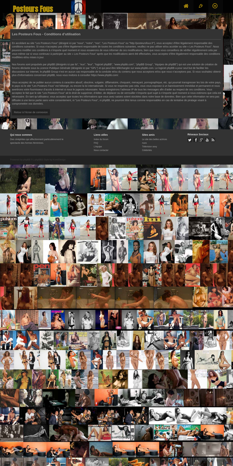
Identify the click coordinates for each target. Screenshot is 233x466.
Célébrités (147, 150)
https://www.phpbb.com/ (104, 75)
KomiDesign (59, 159)
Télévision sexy (149, 146)
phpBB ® (28, 159)
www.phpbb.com (144, 68)
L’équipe (98, 146)
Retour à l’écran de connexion (31, 112)
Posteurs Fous (33, 9)
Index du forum (101, 139)
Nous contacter (101, 150)
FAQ (96, 143)
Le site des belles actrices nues (154, 141)
